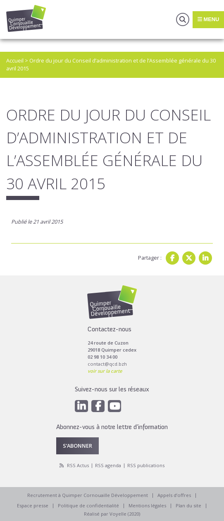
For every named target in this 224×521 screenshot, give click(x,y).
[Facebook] (98, 406)
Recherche (182, 19)
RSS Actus (78, 465)
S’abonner (77, 445)
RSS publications (145, 465)
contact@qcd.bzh (107, 364)
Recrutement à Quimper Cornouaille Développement (87, 495)
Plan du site (188, 505)
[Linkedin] (81, 406)
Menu (208, 19)
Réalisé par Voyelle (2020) (112, 514)
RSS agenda (108, 465)
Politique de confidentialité (88, 505)
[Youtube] (114, 406)
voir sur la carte (105, 371)
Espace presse (32, 505)
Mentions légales (147, 505)
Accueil (15, 60)
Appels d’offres (174, 495)
